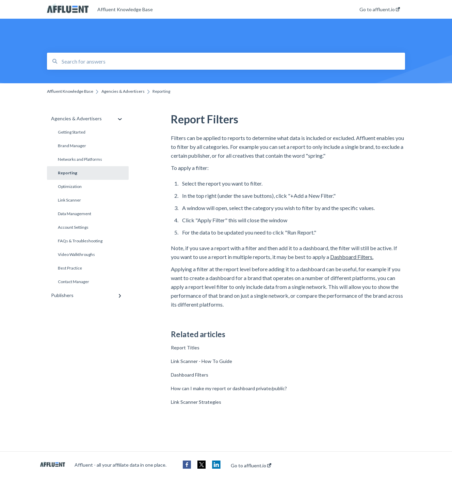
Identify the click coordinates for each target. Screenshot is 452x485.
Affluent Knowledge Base (125, 9)
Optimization (70, 186)
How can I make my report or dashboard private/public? (229, 388)
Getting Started (71, 132)
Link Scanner (69, 200)
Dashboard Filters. (351, 257)
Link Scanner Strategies (196, 402)
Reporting (67, 172)
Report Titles (185, 347)
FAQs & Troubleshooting (80, 240)
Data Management (74, 213)
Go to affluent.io (251, 465)
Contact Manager (73, 281)
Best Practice (70, 268)
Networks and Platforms (80, 159)
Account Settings (73, 227)
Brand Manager (72, 145)
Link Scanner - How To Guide (201, 361)
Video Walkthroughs (76, 254)
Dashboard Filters (189, 375)
